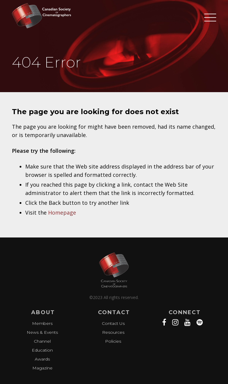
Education (42, 350)
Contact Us (113, 323)
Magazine (42, 368)
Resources (113, 332)
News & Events (42, 332)
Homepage (62, 212)
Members (42, 323)
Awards (42, 359)
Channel (42, 341)
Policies (113, 341)
